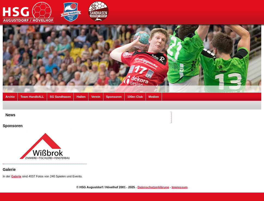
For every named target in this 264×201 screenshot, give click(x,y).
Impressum (180, 187)
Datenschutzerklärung (153, 187)
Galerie (16, 176)
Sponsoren (114, 96)
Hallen (80, 96)
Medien (154, 96)
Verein (95, 96)
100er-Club (135, 96)
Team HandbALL (32, 96)
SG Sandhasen (60, 96)
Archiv (10, 96)
